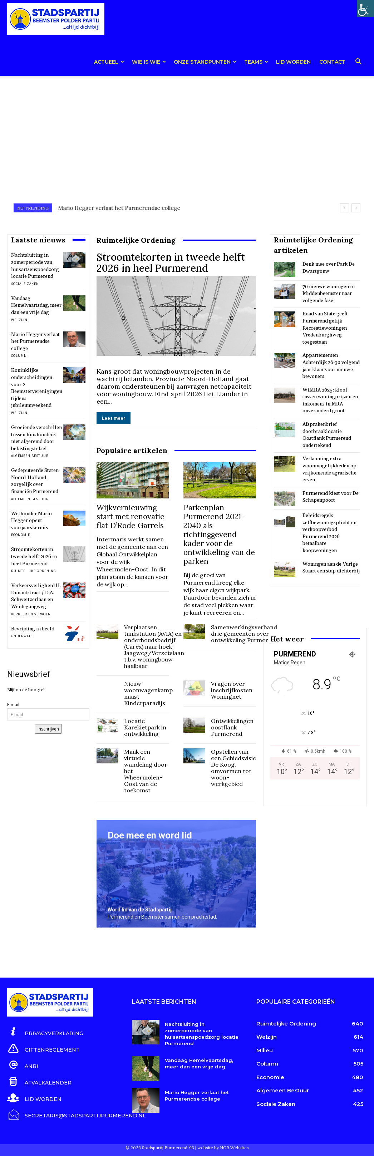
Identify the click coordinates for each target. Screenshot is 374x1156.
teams (256, 62)
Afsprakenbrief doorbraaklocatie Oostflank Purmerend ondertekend (326, 435)
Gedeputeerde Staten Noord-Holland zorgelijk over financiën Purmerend (35, 481)
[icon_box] (45, 1032)
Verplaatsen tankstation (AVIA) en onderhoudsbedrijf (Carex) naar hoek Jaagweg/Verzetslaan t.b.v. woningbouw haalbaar (154, 646)
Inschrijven (48, 729)
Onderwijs (22, 636)
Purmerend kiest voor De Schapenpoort (330, 497)
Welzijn (19, 320)
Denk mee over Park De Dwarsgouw (328, 268)
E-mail (13, 705)
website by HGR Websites (223, 1147)
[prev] (344, 207)
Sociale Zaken (25, 283)
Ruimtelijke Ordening (33, 571)
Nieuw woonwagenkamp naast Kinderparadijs (148, 693)
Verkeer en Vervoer (30, 614)
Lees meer (113, 418)
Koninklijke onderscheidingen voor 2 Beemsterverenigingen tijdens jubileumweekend (36, 388)
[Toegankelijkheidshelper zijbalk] (365, 8)
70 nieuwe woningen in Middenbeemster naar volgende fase (328, 294)
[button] (358, 63)
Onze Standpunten (205, 62)
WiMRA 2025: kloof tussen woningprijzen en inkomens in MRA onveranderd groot (330, 400)
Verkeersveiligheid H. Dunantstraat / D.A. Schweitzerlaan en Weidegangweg (36, 596)
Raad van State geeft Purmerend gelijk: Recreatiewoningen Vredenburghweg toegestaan (325, 328)
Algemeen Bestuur (30, 455)
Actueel (109, 62)
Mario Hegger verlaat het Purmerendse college (35, 341)
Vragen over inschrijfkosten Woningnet (231, 690)
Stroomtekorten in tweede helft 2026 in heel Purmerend (34, 556)
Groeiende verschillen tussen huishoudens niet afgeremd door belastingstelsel (36, 438)
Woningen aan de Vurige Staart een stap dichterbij (331, 568)
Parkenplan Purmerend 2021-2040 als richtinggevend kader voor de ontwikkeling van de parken (219, 534)
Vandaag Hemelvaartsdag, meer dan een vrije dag (122, 208)
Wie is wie (149, 62)
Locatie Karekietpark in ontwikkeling (145, 727)
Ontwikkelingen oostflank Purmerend (232, 727)
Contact (332, 62)
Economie (20, 534)
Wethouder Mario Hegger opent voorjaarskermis (31, 521)
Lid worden (293, 62)
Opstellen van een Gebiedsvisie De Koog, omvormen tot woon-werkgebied (233, 767)
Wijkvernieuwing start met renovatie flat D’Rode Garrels (130, 516)
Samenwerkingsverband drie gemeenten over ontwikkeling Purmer (244, 634)
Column (19, 355)
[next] (355, 207)
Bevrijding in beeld (32, 629)
